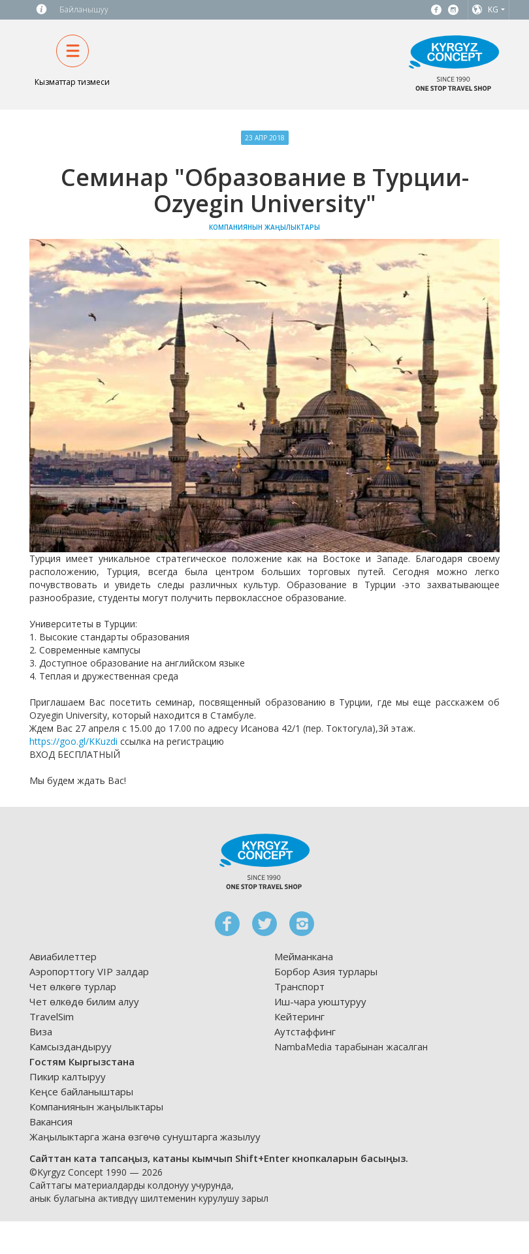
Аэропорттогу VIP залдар (89, 971)
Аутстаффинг (305, 1031)
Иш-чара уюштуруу (320, 1001)
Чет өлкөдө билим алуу (84, 1001)
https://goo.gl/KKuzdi (73, 741)
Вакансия (50, 1121)
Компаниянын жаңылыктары (96, 1106)
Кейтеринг (299, 1016)
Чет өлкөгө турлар (72, 986)
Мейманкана (303, 956)
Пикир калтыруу (67, 1076)
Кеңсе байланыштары (81, 1091)
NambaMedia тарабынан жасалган (351, 1047)
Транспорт (299, 986)
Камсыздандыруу (70, 1046)
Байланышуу (83, 9)
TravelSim (51, 1016)
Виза (40, 1031)
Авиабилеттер (63, 956)
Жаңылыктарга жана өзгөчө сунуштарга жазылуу (145, 1136)
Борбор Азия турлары (325, 971)
